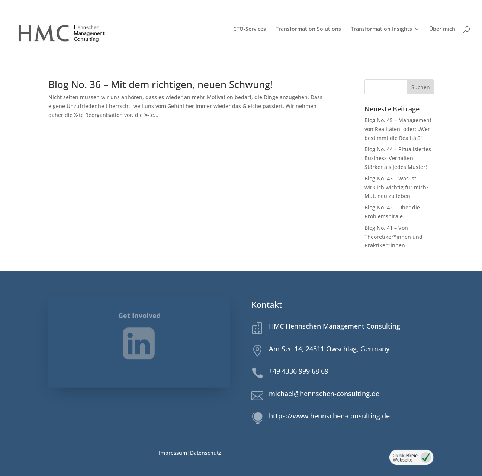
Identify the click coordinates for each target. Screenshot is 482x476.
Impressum (173, 452)
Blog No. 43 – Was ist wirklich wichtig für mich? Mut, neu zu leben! (396, 187)
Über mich (442, 29)
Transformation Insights (381, 29)
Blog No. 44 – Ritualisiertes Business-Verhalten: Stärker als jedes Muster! (397, 158)
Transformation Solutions (308, 29)
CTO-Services (249, 29)
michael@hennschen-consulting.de (324, 393)
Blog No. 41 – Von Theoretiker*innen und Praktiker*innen (393, 236)
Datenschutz (205, 452)
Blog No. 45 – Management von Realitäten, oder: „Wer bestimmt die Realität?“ (397, 129)
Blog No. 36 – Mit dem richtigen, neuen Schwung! (160, 84)
